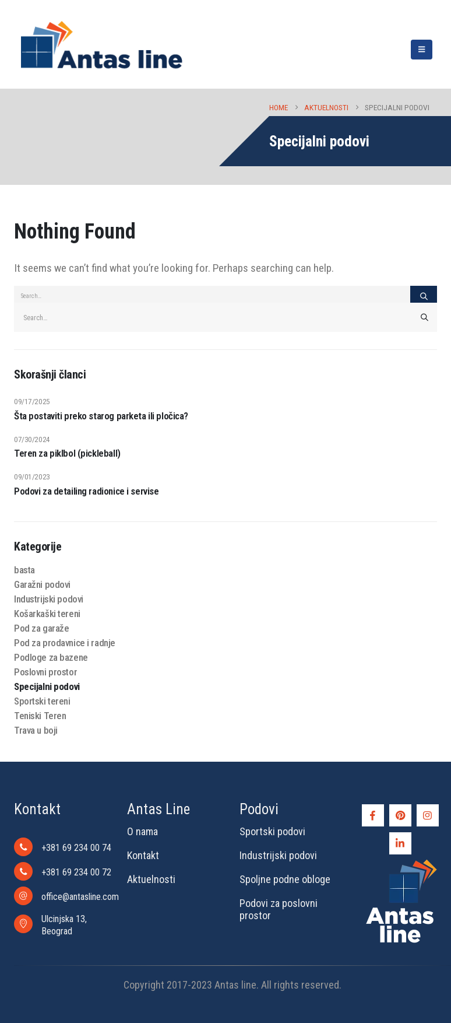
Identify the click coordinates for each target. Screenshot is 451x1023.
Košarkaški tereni (47, 613)
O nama (142, 831)
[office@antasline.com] (63, 896)
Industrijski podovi (48, 599)
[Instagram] (428, 815)
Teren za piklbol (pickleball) (67, 453)
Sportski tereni (42, 701)
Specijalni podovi (47, 686)
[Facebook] (373, 815)
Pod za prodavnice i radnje (64, 643)
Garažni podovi (42, 584)
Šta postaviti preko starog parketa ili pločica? (101, 416)
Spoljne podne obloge (284, 879)
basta (24, 570)
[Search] (423, 296)
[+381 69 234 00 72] (63, 871)
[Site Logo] (101, 44)
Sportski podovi (272, 831)
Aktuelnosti (151, 879)
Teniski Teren (40, 715)
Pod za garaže (41, 628)
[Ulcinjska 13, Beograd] (63, 924)
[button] (421, 49)
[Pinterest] (400, 815)
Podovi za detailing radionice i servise (86, 491)
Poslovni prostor (45, 672)
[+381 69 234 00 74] (63, 847)
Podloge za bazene (51, 657)
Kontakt (143, 855)
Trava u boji (36, 730)
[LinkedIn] (400, 843)
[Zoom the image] (401, 862)
